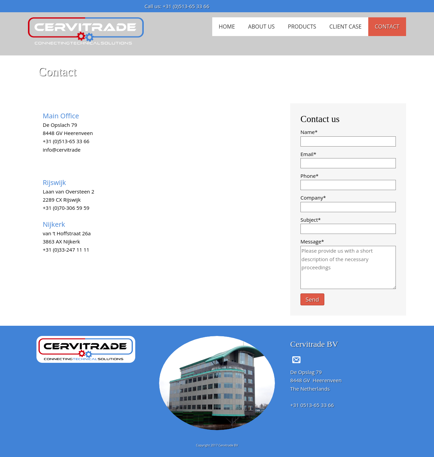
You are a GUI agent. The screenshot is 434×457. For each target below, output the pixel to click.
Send (312, 299)
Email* (308, 154)
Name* (308, 132)
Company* (313, 197)
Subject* (310, 219)
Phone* (309, 175)
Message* (312, 241)
